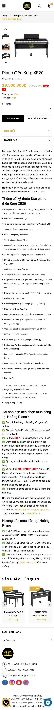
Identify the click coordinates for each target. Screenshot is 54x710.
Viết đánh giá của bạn (14, 79)
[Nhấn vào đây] (27, 562)
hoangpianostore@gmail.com (21, 675)
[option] (27, 37)
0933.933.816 (33, 513)
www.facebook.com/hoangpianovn (32, 509)
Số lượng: (6, 104)
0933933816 (28, 670)
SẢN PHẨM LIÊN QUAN (20, 579)
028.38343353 (14, 670)
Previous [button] (6, 29)
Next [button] (6, 63)
